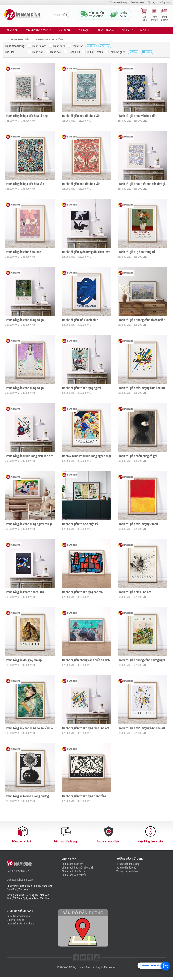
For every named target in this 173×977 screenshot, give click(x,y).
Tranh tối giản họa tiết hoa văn (81, 116)
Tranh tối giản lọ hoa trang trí (136, 252)
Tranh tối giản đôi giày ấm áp (23, 660)
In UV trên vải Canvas (18, 916)
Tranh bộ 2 (53, 52)
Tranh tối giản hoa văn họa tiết (137, 116)
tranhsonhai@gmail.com (20, 879)
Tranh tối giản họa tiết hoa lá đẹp (26, 116)
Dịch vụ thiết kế (15, 919)
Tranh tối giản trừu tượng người (81, 388)
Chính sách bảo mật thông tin (78, 867)
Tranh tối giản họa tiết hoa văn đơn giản (142, 184)
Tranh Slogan (106, 30)
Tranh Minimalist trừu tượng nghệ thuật (86, 456)
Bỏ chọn (104, 46)
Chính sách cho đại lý (73, 871)
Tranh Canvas (137, 2)
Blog (143, 30)
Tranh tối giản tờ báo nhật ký (80, 524)
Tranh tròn (75, 46)
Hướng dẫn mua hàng (128, 864)
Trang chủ (13, 30)
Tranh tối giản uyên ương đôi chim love (86, 252)
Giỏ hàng (144, 14)
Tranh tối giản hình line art (134, 592)
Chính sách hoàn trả (72, 864)
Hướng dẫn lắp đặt (126, 867)
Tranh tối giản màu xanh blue (80, 320)
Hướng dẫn (164, 2)
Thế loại (83, 30)
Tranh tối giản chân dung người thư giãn (30, 524)
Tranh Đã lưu (154, 14)
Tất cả (91, 46)
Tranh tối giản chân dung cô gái (24, 320)
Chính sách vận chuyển (74, 875)
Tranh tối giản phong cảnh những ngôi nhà (142, 660)
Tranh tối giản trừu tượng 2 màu (138, 524)
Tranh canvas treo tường (49, 39)
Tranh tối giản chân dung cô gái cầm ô (29, 728)
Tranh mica (57, 46)
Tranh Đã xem (164, 14)
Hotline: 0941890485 (18, 871)
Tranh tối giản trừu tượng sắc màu (83, 592)
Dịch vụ (151, 2)
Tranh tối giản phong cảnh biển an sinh (86, 660)
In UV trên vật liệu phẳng (20, 923)
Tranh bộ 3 (72, 52)
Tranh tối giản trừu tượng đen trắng (84, 796)
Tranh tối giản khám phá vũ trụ (24, 592)
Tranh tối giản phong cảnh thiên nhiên (141, 320)
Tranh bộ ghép (115, 52)
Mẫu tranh (64, 30)
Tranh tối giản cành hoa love (23, 252)
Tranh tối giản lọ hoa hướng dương (27, 796)
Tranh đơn (35, 52)
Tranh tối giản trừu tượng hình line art (141, 388)
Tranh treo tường (118, 2)
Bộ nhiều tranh (92, 52)
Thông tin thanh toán (127, 871)
